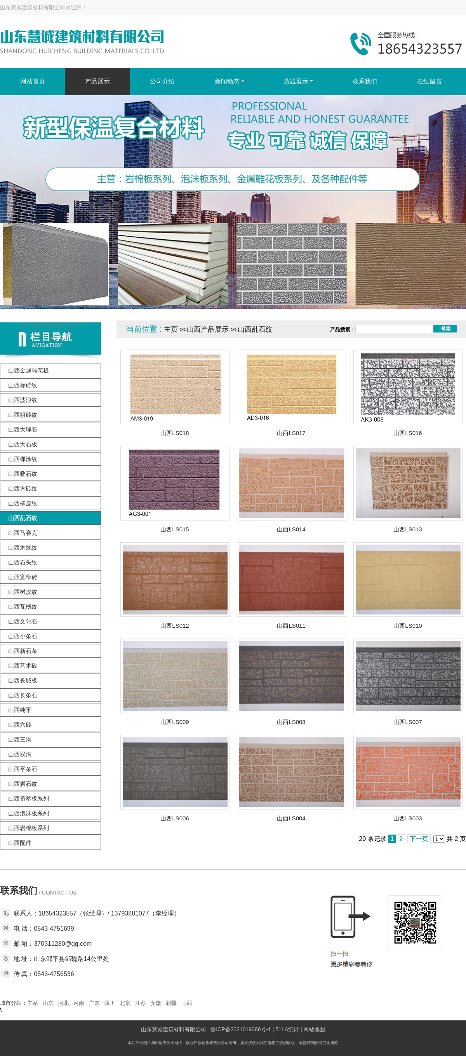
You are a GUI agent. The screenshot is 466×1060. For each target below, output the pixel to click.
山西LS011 (291, 625)
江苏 (140, 1003)
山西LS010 (407, 625)
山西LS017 (291, 433)
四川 (109, 1003)
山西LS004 (291, 818)
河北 (63, 1003)
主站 (32, 1003)
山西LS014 (291, 529)
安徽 (155, 1003)
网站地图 (314, 1029)
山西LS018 (174, 433)
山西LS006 (174, 818)
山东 (48, 1003)
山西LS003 (407, 818)
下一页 (419, 838)
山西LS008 (291, 722)
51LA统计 (287, 1029)
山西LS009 (174, 722)
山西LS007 (407, 722)
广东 (94, 1003)
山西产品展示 (208, 329)
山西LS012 (174, 625)
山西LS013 (407, 529)
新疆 (171, 1003)
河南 (78, 1003)
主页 (171, 329)
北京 (125, 1003)
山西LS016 (407, 433)
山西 (186, 1003)
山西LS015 (174, 529)
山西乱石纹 (255, 329)
